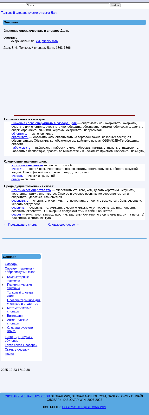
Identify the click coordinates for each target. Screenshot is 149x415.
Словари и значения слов (27, 396)
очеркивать (50, 41)
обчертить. (19, 133)
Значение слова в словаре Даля (44, 123)
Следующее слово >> (63, 224)
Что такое (27, 165)
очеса (15, 179)
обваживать (19, 137)
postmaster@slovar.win (84, 407)
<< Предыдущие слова (20, 224)
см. (38, 41)
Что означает (31, 190)
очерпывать (19, 200)
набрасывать (20, 147)
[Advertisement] (74, 83)
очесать (17, 175)
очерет (16, 214)
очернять (18, 207)
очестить (17, 168)
